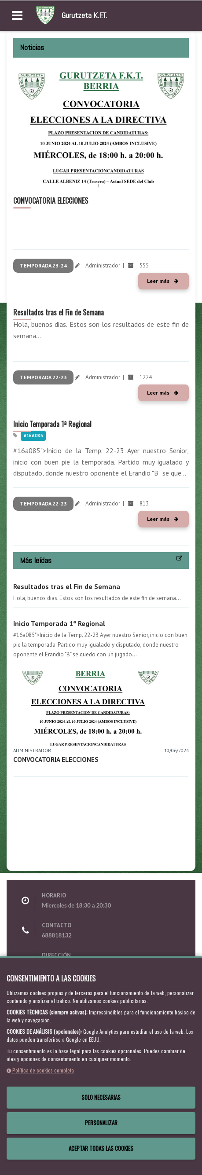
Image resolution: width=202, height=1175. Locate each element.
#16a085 (33, 435)
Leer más (162, 281)
